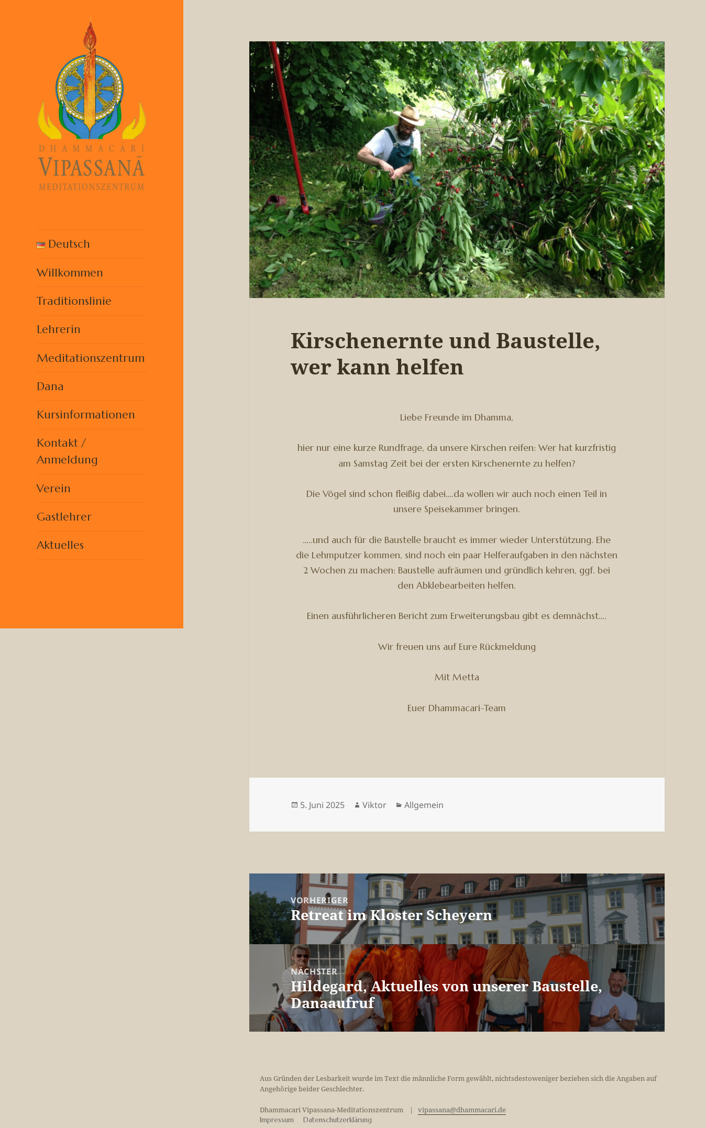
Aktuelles (60, 545)
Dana (50, 386)
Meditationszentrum (91, 358)
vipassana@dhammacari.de (462, 1109)
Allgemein (424, 805)
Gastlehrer (64, 517)
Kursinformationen (86, 414)
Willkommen (70, 273)
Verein (54, 488)
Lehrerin (59, 329)
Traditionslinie (74, 301)
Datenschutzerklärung (337, 1119)
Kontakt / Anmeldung (67, 451)
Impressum (277, 1119)
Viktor (374, 805)
